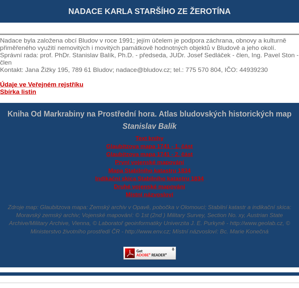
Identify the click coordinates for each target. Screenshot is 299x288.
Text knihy (149, 138)
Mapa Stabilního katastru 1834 (149, 170)
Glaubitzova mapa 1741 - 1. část (149, 146)
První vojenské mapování (149, 162)
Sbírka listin (18, 91)
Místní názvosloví (149, 194)
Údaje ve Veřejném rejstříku (41, 84)
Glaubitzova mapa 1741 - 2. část (149, 154)
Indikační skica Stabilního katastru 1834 (149, 178)
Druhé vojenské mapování (149, 186)
